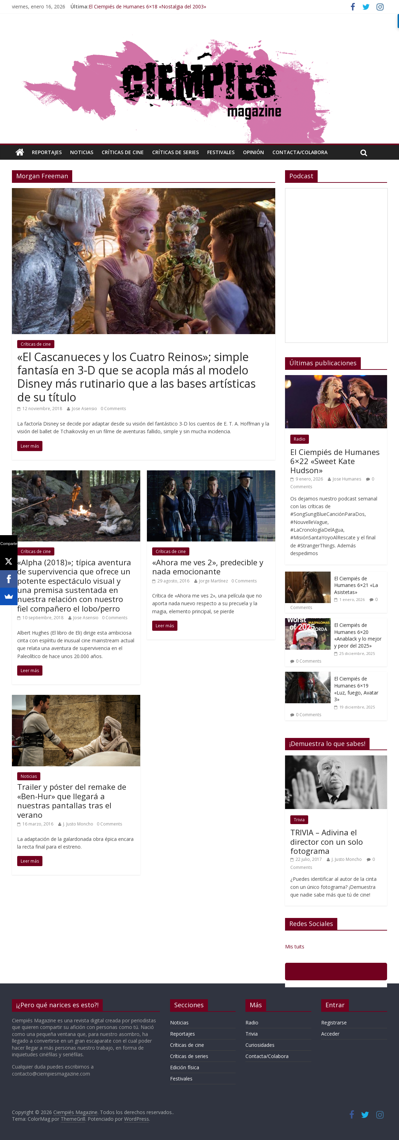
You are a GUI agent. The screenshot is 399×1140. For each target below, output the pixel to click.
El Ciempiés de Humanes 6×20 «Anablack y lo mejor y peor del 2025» (357, 635)
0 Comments (113, 409)
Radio (299, 439)
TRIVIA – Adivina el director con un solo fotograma (326, 841)
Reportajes (47, 152)
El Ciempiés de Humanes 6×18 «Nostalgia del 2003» (147, 6)
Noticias (81, 152)
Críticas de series (175, 152)
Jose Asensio (84, 409)
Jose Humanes (347, 479)
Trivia (299, 820)
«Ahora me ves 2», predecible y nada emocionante (207, 566)
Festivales (221, 152)
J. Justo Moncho (78, 824)
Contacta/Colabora (299, 152)
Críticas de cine (123, 152)
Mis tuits (294, 946)
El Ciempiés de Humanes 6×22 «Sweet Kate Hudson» (335, 461)
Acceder (330, 1033)
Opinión (253, 152)
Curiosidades (260, 1045)
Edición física (184, 1067)
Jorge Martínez (213, 581)
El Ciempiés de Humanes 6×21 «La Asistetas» (356, 585)
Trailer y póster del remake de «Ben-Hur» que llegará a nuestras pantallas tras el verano (71, 800)
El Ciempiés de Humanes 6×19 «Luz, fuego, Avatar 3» (356, 689)
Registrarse (334, 1022)
